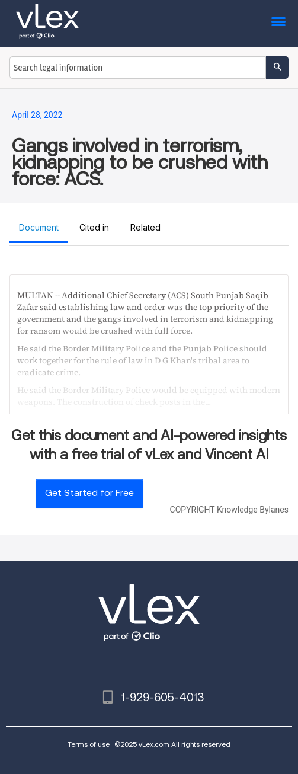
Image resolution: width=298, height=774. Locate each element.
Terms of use (89, 744)
